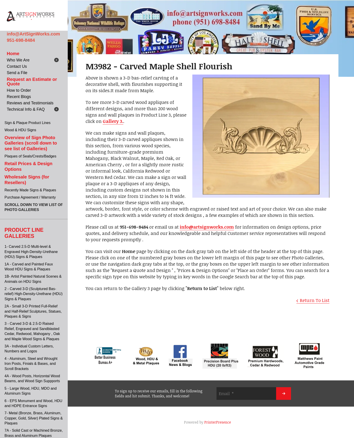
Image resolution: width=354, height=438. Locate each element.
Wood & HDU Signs (20, 130)
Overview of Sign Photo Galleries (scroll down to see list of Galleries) (31, 143)
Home (13, 53)
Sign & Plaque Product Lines (28, 123)
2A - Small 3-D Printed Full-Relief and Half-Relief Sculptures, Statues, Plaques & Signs (33, 311)
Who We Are (18, 60)
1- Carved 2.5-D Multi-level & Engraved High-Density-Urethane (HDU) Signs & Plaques (31, 252)
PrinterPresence (217, 422)
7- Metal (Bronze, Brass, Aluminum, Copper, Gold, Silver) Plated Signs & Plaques (34, 418)
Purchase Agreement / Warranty (30, 197)
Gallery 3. (113, 121)
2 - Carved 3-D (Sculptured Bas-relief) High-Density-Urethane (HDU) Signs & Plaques (34, 294)
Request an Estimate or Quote (32, 81)
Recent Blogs (19, 96)
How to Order (19, 90)
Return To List (314, 300)
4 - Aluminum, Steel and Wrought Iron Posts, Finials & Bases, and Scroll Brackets (31, 364)
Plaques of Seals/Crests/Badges (30, 156)
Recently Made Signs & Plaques (30, 190)
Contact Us (17, 66)
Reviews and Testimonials (30, 103)
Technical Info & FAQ (26, 109)
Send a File (17, 72)
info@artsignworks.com (207, 227)
